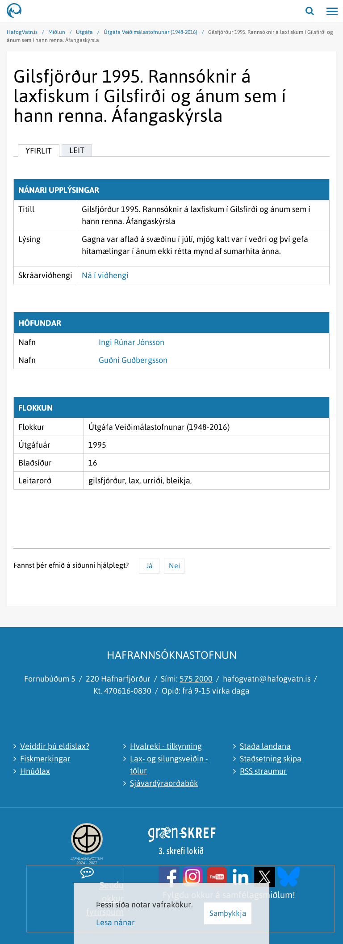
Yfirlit (38, 150)
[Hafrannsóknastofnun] (18, 11)
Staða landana (265, 746)
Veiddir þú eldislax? (54, 746)
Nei (174, 565)
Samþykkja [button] (227, 913)
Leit (76, 150)
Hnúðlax (35, 771)
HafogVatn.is (22, 32)
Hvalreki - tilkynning (166, 746)
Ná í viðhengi (105, 275)
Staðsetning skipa (270, 758)
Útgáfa (84, 32)
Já (149, 565)
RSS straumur (263, 771)
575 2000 (196, 678)
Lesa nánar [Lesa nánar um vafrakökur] (115, 922)
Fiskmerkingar (45, 758)
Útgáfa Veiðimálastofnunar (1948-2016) (150, 32)
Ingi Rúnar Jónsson (131, 342)
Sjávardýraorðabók (164, 783)
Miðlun (56, 32)
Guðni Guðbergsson (133, 360)
